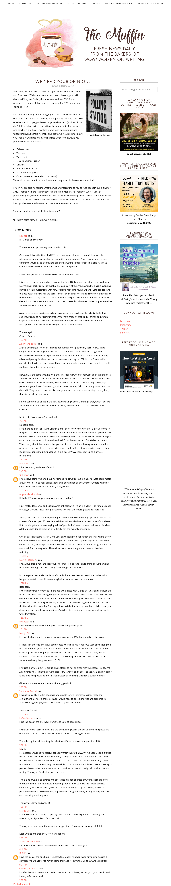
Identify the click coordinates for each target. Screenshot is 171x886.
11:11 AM (23, 714)
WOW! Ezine (25, 3)
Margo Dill (24, 633)
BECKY (22, 853)
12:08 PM (23, 583)
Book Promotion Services (119, 3)
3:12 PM (23, 745)
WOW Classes (50, 220)
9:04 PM (23, 864)
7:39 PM (23, 806)
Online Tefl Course (28, 868)
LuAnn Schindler (27, 718)
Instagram (125, 324)
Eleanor (23, 235)
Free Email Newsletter (150, 3)
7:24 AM (23, 420)
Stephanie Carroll (28, 691)
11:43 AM (23, 556)
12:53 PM (23, 617)
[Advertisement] (139, 440)
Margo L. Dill (36, 220)
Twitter (124, 328)
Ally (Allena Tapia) (28, 343)
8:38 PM (23, 837)
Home (11, 3)
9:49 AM (23, 471)
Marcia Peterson (27, 559)
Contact (95, 3)
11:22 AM (23, 490)
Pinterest (124, 332)
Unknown (24, 463)
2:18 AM (23, 880)
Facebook (125, 321)
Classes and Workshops (49, 3)
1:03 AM (23, 339)
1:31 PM (23, 629)
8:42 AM (23, 459)
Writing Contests (76, 3)
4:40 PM (23, 849)
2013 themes (23, 220)
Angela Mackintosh (29, 494)
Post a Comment (21, 884)
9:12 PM (23, 687)
